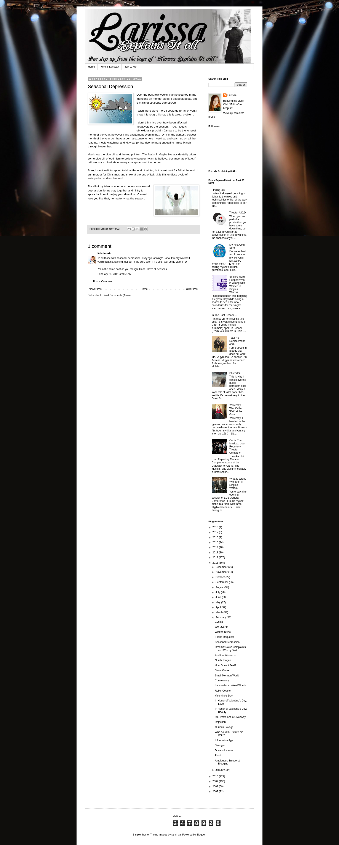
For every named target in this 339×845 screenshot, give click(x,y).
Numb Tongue (223, 660)
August (220, 587)
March (220, 612)
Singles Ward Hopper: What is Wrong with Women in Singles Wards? (237, 284)
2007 (216, 791)
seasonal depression (163, 102)
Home (91, 66)
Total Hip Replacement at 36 (237, 341)
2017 (216, 532)
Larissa (232, 95)
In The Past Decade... (224, 315)
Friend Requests (224, 636)
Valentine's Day (224, 695)
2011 (216, 562)
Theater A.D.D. (237, 212)
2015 (216, 542)
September (222, 582)
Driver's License (224, 750)
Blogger (201, 834)
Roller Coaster (223, 690)
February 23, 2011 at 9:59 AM (114, 274)
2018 (216, 527)
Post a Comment (102, 281)
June (219, 597)
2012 (216, 557)
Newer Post (95, 289)
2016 (216, 537)
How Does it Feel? (225, 665)
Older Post (192, 289)
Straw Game (222, 670)
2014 (216, 547)
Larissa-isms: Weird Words (230, 685)
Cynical (219, 621)
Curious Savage (224, 727)
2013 (216, 552)
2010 (216, 776)
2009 (216, 781)
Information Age (224, 740)
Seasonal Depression (227, 642)
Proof (218, 755)
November (222, 571)
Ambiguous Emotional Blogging (227, 762)
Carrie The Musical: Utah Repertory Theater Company (237, 446)
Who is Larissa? (110, 66)
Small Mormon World (227, 675)
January (220, 769)
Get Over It (221, 627)
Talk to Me (130, 66)
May (218, 602)
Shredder (234, 373)
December (222, 567)
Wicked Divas (223, 631)
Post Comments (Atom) (117, 295)
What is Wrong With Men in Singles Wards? (237, 483)
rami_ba (176, 834)
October (220, 577)
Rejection (220, 721)
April (218, 607)
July (218, 592)
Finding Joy (218, 189)
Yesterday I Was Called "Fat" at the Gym (236, 410)
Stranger (220, 745)
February (221, 617)
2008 (216, 786)
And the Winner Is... (226, 655)
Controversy (222, 680)
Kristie (102, 253)
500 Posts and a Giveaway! (230, 717)
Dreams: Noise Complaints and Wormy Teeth (230, 649)
